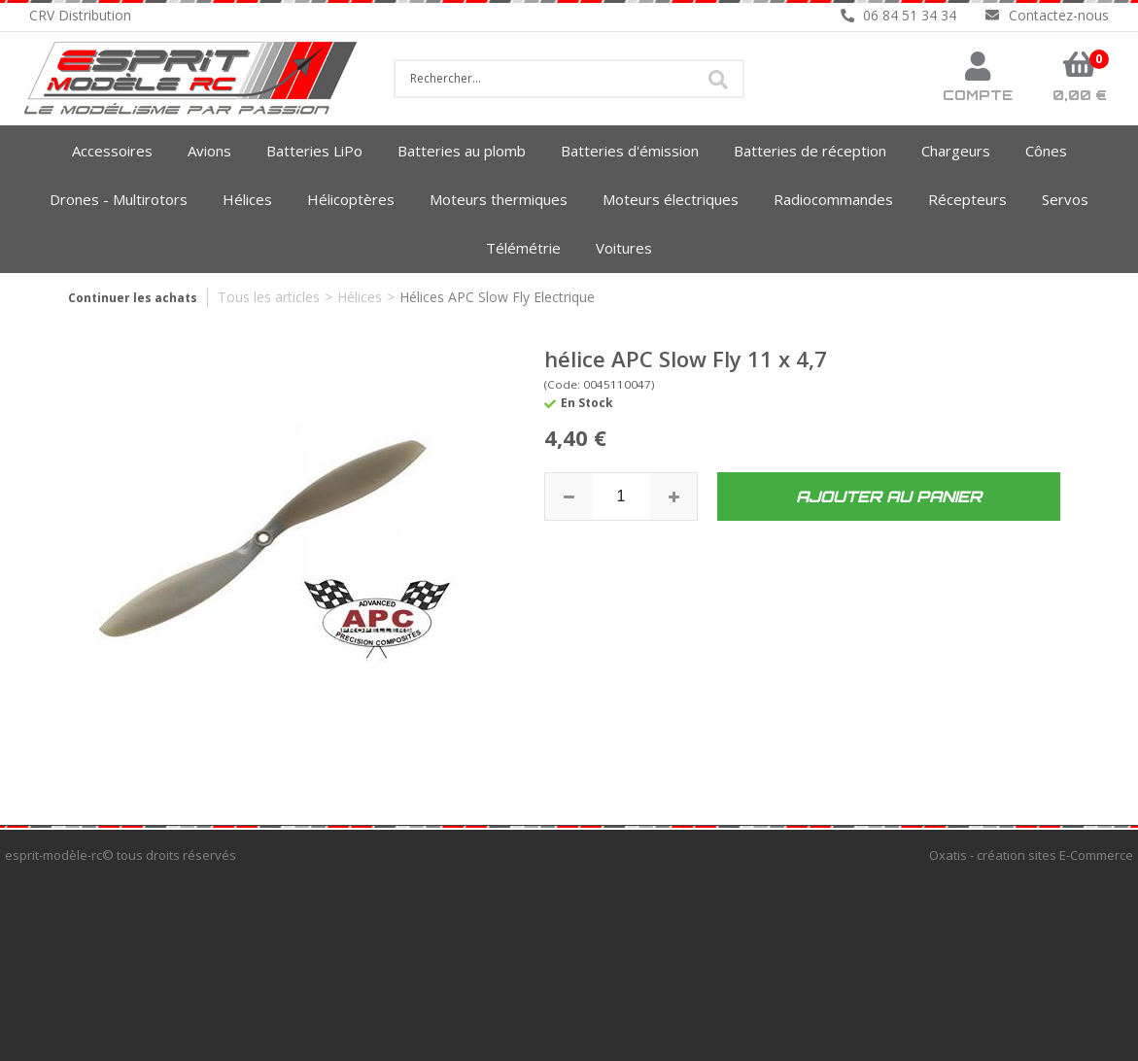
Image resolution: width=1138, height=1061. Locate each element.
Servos (1065, 199)
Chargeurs (955, 150)
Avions (209, 150)
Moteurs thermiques (499, 199)
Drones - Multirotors (119, 199)
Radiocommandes (833, 199)
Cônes (1046, 150)
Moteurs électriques (671, 199)
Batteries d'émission (630, 150)
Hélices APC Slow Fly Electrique (497, 297)
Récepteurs (967, 199)
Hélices (247, 199)
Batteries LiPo (314, 150)
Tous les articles (269, 297)
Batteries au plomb (461, 150)
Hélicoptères (351, 199)
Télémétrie (523, 247)
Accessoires (112, 150)
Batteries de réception (810, 150)
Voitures (624, 247)
